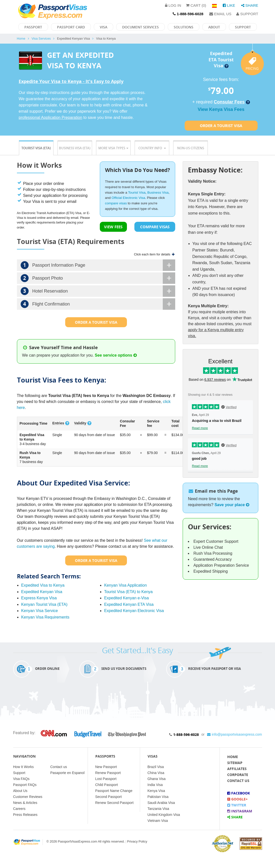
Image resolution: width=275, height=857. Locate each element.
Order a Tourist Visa (221, 125)
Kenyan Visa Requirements (45, 617)
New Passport (106, 767)
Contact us (58, 767)
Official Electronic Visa (128, 198)
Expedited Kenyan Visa (41, 592)
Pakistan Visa (158, 797)
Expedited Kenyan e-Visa (126, 598)
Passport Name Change (113, 791)
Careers (19, 809)
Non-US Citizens (190, 148)
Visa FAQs (21, 779)
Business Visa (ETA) (74, 148)
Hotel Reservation (98, 291)
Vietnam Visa (158, 821)
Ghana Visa (157, 779)
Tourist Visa (137, 192)
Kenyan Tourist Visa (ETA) (44, 604)
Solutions (183, 27)
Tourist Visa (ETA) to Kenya (128, 592)
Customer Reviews (27, 797)
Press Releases (25, 815)
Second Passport (108, 797)
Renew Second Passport (114, 803)
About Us (20, 791)
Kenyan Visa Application (125, 585)
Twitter (236, 805)
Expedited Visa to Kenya (42, 585)
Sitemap (234, 762)
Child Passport (106, 785)
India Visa (155, 785)
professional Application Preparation (50, 117)
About (214, 27)
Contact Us (238, 780)
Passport (33, 27)
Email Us (220, 14)
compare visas (116, 203)
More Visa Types (113, 148)
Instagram (239, 811)
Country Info (152, 148)
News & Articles (25, 803)
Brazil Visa (156, 767)
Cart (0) (196, 5)
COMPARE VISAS (154, 226)
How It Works (23, 767)
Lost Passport (106, 779)
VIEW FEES (113, 226)
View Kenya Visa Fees (221, 109)
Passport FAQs (25, 785)
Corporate (237, 774)
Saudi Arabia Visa (161, 803)
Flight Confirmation (98, 304)
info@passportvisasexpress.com (234, 734)
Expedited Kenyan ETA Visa (129, 604)
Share (249, 5)
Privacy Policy (137, 841)
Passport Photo (98, 278)
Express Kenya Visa (39, 598)
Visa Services (41, 38)
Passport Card (71, 27)
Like (229, 5)
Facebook (238, 793)
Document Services (140, 27)
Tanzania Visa (158, 809)
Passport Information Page (98, 265)
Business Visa (157, 192)
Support (247, 14)
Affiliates (237, 768)
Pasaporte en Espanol (67, 773)
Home (21, 38)
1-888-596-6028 (186, 734)
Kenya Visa (156, 791)
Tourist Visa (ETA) (36, 148)
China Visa (156, 773)
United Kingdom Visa (164, 815)
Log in (173, 5)
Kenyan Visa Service (39, 611)
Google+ (237, 799)
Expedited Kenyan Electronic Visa (134, 611)
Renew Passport (108, 773)
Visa (103, 27)
